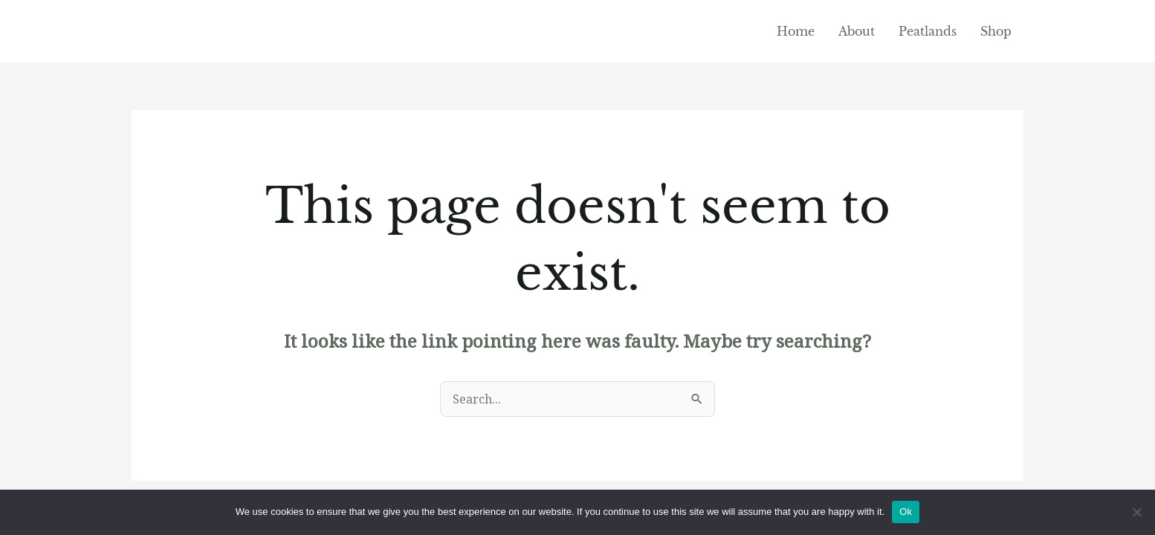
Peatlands (928, 31)
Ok (905, 511)
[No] (1136, 512)
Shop (996, 31)
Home (796, 31)
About (856, 31)
